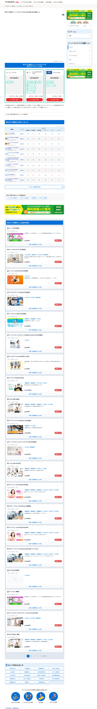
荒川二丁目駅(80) (27, 660)
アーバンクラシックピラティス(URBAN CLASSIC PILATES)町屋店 (13, 140)
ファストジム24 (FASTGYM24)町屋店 (12, 124)
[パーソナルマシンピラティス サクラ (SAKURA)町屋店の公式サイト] (34, 431)
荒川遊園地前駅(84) (56, 656)
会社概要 (15, 707)
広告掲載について (80, 707)
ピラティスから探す (57, 2)
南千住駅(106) (12, 649)
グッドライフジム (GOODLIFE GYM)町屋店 (12, 160)
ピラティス (72, 64)
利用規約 (52, 707)
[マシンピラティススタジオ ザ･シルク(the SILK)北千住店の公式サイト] (34, 602)
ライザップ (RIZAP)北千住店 (12, 150)
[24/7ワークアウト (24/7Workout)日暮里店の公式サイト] (34, 495)
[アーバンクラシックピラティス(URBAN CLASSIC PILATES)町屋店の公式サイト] (34, 324)
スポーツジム (72, 51)
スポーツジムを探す (24, 179)
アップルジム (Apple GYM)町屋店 (13, 134)
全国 (70, 36)
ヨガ (70, 59)
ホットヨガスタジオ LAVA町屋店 (12, 119)
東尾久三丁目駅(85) (41, 656)
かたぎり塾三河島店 (11, 155)
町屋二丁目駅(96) (56, 649)
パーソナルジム (73, 55)
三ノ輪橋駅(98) (27, 649)
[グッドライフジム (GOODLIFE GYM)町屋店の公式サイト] (34, 409)
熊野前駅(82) (13, 660)
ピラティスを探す (43, 179)
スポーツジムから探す (39, 2)
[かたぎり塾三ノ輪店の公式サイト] (34, 623)
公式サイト (22, 114)
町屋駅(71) (27, 663)
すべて (71, 47)
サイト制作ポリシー (27, 707)
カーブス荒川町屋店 (11, 114)
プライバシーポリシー (65, 707)
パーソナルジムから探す (26, 2)
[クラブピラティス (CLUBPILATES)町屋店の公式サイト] (34, 281)
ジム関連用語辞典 (71, 703)
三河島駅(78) (42, 660)
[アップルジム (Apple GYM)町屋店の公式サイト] (34, 303)
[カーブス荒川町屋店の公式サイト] (34, 217)
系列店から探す (50, 703)
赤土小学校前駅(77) (56, 660)
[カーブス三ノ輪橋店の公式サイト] (34, 581)
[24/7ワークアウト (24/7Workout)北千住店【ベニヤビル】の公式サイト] (34, 538)
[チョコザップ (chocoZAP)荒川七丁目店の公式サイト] (34, 345)
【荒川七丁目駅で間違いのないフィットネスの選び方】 (17, 95)
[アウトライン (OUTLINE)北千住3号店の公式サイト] (34, 474)
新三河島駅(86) (27, 656)
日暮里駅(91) (27, 653)
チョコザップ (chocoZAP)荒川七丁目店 (12, 145)
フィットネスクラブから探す (27, 703)
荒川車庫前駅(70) (42, 663)
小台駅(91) (12, 653)
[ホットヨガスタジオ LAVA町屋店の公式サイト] (34, 238)
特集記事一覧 (61, 703)
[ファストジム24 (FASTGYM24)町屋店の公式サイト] (34, 260)
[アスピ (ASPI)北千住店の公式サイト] (34, 452)
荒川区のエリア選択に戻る (12, 689)
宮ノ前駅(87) (13, 656)
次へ (45, 637)
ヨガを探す (34, 179)
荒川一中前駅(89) (56, 653)
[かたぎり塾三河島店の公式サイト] (34, 388)
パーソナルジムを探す (12, 179)
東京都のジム (14, 6)
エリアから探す (40, 703)
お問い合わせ (41, 707)
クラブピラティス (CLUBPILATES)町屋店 (13, 129)
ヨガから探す (48, 2)
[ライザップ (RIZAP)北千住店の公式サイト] (34, 367)
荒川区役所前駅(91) (41, 653)
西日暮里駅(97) (41, 649)
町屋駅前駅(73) (12, 663)
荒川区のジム (21, 6)
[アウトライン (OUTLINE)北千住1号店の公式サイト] (34, 516)
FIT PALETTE (7, 6)
